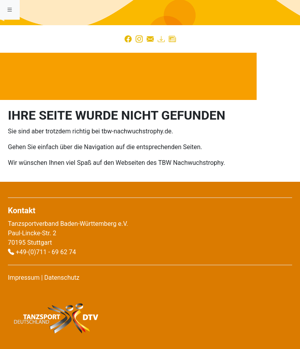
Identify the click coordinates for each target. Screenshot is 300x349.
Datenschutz (61, 277)
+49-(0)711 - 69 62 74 (46, 252)
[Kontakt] (150, 38)
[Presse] (172, 38)
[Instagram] (139, 38)
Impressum (24, 277)
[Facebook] (128, 38)
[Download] (161, 38)
